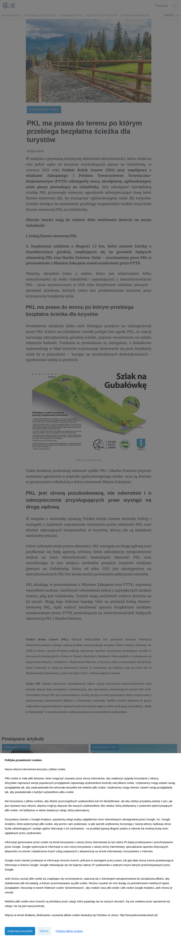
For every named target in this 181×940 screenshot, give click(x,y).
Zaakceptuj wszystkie (20, 931)
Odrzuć (44, 931)
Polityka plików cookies (69, 931)
